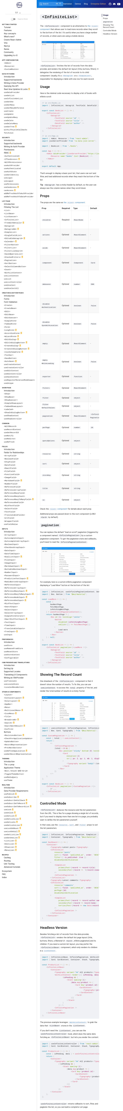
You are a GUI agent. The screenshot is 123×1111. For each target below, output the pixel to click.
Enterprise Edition (98, 4)
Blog (86, 4)
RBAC (8, 153)
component (58, 509)
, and (16, 771)
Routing (7, 861)
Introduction (9, 77)
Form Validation (10, 302)
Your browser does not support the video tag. (68, 51)
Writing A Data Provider (14, 83)
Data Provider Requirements (16, 791)
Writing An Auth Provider (14, 146)
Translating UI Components (15, 675)
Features (8, 30)
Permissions (9, 150)
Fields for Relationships (14, 452)
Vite (5, 43)
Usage (105, 15)
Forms (6, 299)
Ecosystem (7, 871)
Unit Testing (9, 864)
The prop (9, 764)
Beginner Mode (19, 19)
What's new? (9, 36)
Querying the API (11, 86)
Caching (7, 857)
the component (74, 202)
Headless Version (110, 34)
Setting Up (8, 668)
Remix (6, 49)
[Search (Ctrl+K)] (51, 4)
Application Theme (12, 768)
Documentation (65, 4)
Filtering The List (11, 207)
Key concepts (10, 33)
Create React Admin (12, 40)
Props (105, 18)
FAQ (4, 874)
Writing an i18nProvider (14, 678)
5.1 (18, 12)
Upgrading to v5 (11, 55)
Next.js (7, 46)
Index (4, 877)
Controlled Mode (109, 31)
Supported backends (13, 80)
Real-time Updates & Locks (17, 89)
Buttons (7, 732)
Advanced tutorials (12, 867)
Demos (78, 4)
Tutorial (7, 27)
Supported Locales (12, 671)
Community (9, 52)
